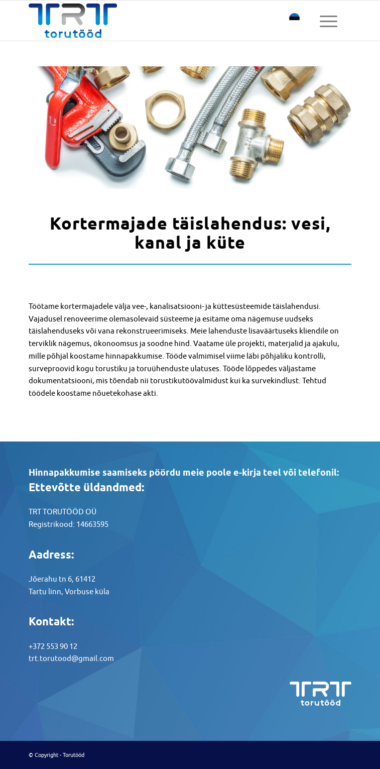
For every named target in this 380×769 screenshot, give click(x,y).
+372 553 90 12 (53, 646)
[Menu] (328, 21)
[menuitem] (328, 21)
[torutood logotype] (158, 21)
